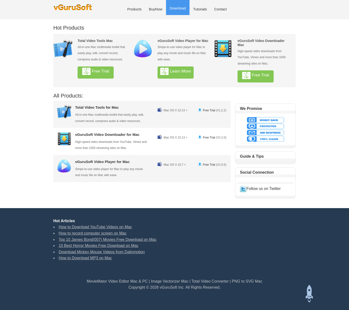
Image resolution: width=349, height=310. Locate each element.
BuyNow (155, 9)
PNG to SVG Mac (247, 281)
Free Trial (95, 71)
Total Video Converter (210, 281)
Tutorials (200, 9)
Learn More (175, 71)
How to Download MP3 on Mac (85, 258)
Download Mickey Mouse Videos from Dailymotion (102, 252)
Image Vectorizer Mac (169, 281)
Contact (220, 9)
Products (134, 9)
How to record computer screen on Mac (93, 233)
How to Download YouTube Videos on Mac (95, 227)
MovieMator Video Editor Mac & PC (117, 281)
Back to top (309, 294)
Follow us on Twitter (260, 189)
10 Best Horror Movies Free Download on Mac (98, 246)
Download (178, 8)
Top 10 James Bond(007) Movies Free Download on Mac (108, 239)
